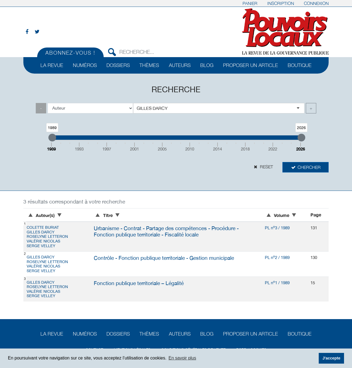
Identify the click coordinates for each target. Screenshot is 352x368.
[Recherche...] (173, 51)
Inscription (280, 3)
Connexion (316, 3)
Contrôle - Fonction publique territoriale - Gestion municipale (164, 258)
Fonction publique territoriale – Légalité (139, 283)
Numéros (85, 65)
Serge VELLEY (41, 246)
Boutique (300, 65)
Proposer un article (250, 65)
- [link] (41, 108)
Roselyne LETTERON (47, 236)
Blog (206, 65)
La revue (51, 65)
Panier (250, 3)
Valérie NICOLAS (43, 241)
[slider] (52, 137)
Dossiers (118, 65)
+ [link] (311, 108)
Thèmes (149, 65)
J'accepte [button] (331, 358)
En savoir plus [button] (182, 358)
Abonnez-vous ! (70, 52)
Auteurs (180, 65)
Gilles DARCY (40, 232)
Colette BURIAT (43, 227)
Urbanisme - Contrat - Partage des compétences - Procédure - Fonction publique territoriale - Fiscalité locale (166, 231)
